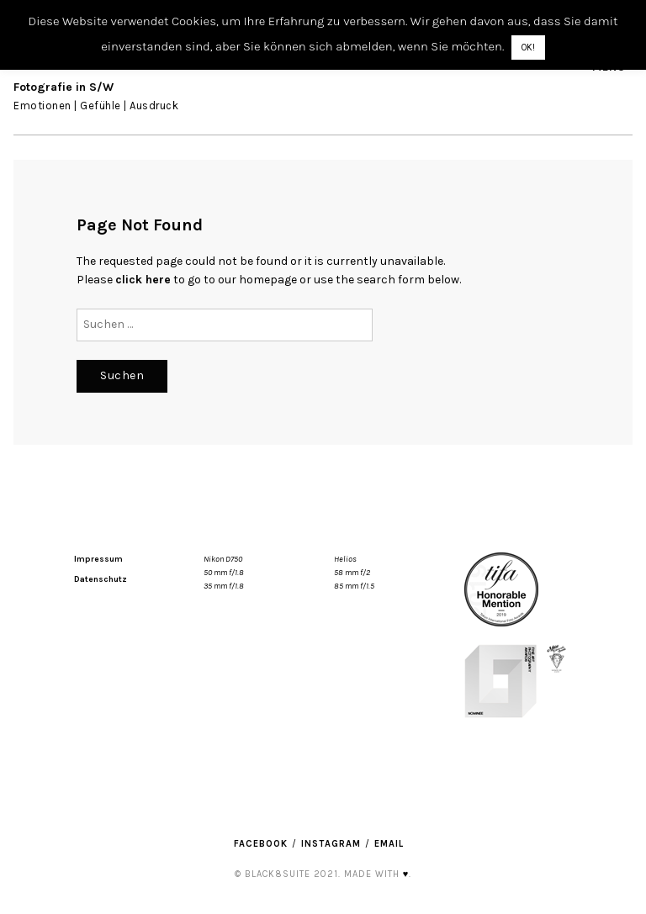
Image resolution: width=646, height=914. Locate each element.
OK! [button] (528, 47)
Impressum (98, 559)
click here (143, 279)
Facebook (261, 843)
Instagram (331, 843)
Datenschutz (100, 579)
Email (389, 843)
